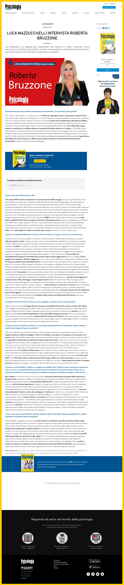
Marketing (53, 13)
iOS (45, 167)
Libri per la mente (100, 13)
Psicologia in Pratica (28, 13)
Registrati (113, 3)
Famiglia (64, 13)
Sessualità (75, 13)
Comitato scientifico (60, 562)
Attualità (86, 13)
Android (49, 167)
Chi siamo (57, 560)
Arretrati (113, 13)
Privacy (56, 568)
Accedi (106, 3)
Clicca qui (52, 467)
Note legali (23, 578)
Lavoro (42, 13)
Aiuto (55, 566)
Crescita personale (11, 13)
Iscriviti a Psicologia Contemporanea (39, 165)
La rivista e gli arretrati (61, 564)
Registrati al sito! (39, 161)
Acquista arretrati (109, 7)
